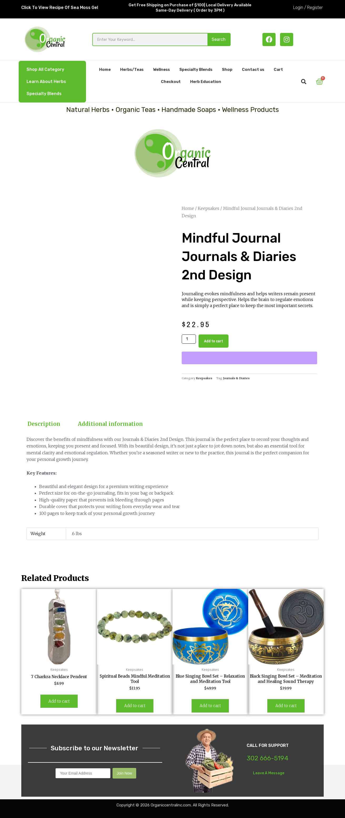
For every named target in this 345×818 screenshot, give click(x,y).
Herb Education (205, 81)
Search (219, 39)
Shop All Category (45, 69)
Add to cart (213, 341)
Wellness (161, 69)
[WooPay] (249, 358)
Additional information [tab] (110, 424)
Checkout (171, 81)
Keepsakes (208, 208)
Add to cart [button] (59, 701)
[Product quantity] (189, 339)
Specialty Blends (44, 93)
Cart (278, 69)
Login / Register (308, 7)
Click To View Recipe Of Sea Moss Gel (59, 7)
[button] (304, 81)
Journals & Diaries (236, 378)
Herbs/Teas (132, 69)
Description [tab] (44, 424)
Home (105, 69)
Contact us (253, 69)
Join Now (124, 773)
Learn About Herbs (46, 81)
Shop (227, 69)
